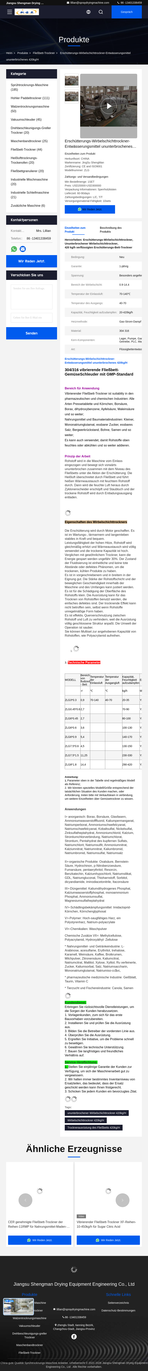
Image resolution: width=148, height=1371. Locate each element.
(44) (26, 149)
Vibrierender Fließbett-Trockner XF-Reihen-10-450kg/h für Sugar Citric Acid (106, 1224)
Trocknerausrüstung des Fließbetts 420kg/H (93, 1127)
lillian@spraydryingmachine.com (87, 2)
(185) (29, 87)
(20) (31, 130)
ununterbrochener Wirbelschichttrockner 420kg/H (96, 1113)
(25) (29, 141)
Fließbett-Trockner (44, 53)
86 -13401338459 (129, 2)
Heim (9, 53)
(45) (26, 119)
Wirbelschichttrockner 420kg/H (85, 1120)
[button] (25, 1200)
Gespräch (127, 11)
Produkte (22, 53)
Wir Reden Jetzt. (31, 261)
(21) (30, 195)
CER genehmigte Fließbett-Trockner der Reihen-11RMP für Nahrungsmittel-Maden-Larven (37, 1224)
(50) (30, 109)
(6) (28, 205)
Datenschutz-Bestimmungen (118, 1310)
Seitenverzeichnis (118, 1302)
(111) (30, 98)
